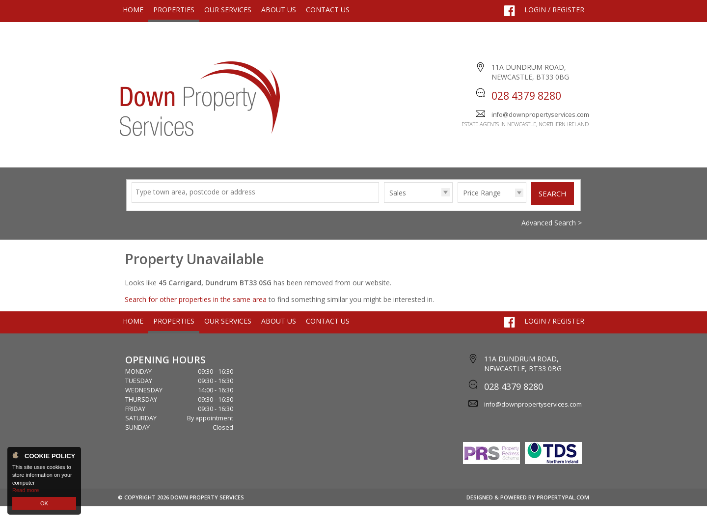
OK (44, 503)
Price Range (482, 208)
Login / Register (554, 9)
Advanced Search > (551, 238)
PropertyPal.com (563, 513)
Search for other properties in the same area (196, 315)
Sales (397, 208)
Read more (25, 490)
